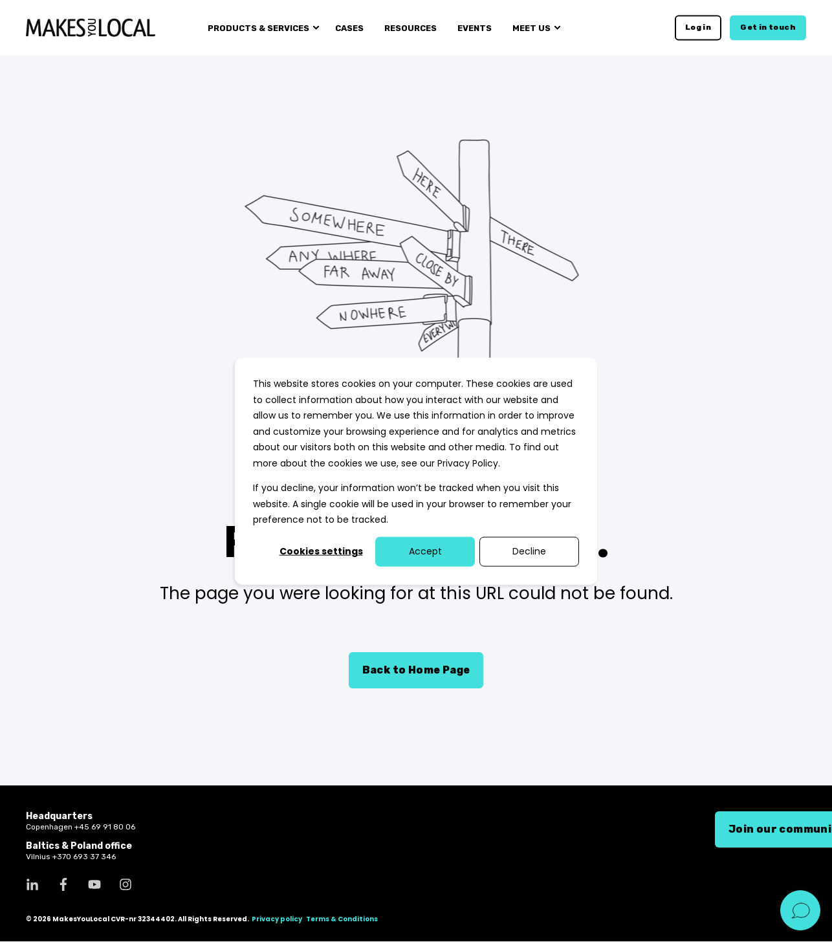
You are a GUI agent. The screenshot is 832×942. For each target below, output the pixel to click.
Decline (529, 551)
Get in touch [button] (768, 27)
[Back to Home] (90, 27)
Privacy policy (277, 919)
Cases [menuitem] (349, 27)
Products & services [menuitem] (258, 27)
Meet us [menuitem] (531, 27)
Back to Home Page (416, 670)
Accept (425, 551)
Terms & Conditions (342, 919)
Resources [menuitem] (410, 27)
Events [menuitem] (474, 27)
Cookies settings (321, 551)
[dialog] (416, 471)
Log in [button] (698, 27)
